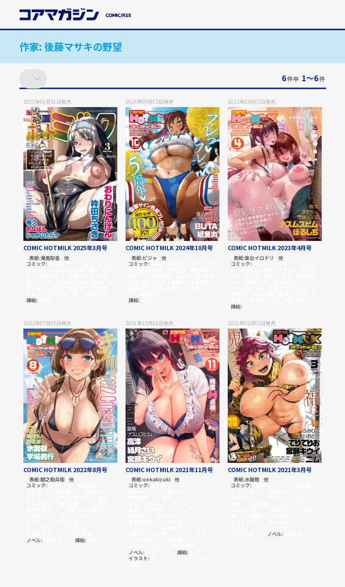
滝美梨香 (50, 258)
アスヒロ (160, 558)
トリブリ (186, 509)
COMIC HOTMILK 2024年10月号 (169, 247)
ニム (274, 497)
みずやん (36, 515)
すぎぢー (287, 270)
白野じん (97, 540)
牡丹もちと (265, 485)
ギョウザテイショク (82, 515)
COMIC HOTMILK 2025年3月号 (65, 247)
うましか (138, 528)
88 (246, 306)
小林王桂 (279, 509)
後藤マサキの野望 (88, 288)
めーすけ (176, 521)
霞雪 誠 (34, 491)
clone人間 (262, 294)
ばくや (252, 275)
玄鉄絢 (135, 515)
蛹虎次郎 (200, 270)
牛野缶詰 (176, 270)
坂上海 (179, 503)
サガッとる (194, 533)
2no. (134, 564)
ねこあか (279, 521)
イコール (150, 300)
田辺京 (45, 300)
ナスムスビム (69, 497)
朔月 (157, 288)
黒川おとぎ (243, 497)
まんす (100, 503)
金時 (287, 275)
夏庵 (167, 497)
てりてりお (243, 491)
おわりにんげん (84, 263)
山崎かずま (81, 275)
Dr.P (308, 509)
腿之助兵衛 (52, 480)
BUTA (194, 263)
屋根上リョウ (293, 294)
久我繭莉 (172, 528)
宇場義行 (86, 485)
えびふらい (252, 288)
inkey (157, 263)
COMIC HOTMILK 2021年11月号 (169, 469)
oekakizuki (156, 480)
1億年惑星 (95, 294)
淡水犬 (55, 485)
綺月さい (138, 275)
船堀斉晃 (138, 288)
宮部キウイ (140, 491)
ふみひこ (302, 497)
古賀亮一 (36, 294)
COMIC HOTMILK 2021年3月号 (270, 469)
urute (260, 263)
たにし (33, 497)
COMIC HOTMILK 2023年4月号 (270, 247)
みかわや (152, 509)
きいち (33, 521)
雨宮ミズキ (38, 509)
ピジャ (150, 258)
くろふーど (196, 558)
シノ (194, 552)
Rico (99, 282)
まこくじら (38, 528)
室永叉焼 (162, 275)
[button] (320, 16)
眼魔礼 (271, 275)
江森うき (300, 485)
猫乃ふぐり (52, 275)
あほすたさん (64, 294)
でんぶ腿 (36, 503)
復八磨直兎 (150, 270)
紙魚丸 (176, 263)
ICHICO (52, 540)
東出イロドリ (259, 258)
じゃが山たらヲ (67, 270)
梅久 (93, 270)
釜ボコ (55, 263)
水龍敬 (63, 491)
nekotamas (74, 282)
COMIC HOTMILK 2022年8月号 (65, 469)
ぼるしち (249, 270)
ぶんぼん (45, 282)
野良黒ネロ (140, 521)
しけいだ (55, 288)
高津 (185, 485)
